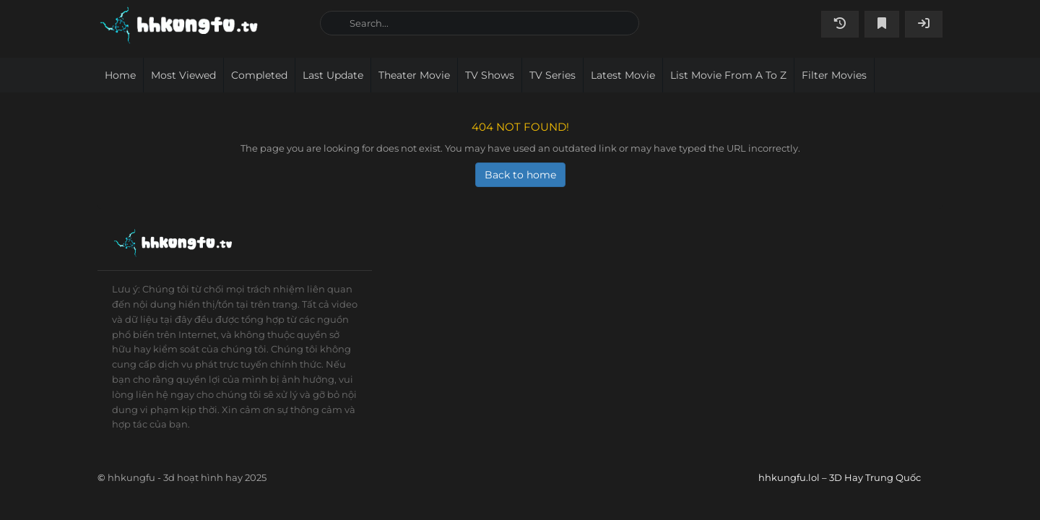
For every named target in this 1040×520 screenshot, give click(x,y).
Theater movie (414, 75)
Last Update (333, 75)
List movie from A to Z (728, 75)
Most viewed (183, 75)
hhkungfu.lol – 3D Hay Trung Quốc (203, 25)
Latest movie (623, 75)
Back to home (520, 174)
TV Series (552, 75)
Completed (259, 75)
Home (120, 75)
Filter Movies (834, 75)
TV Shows (489, 75)
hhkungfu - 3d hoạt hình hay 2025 (187, 477)
